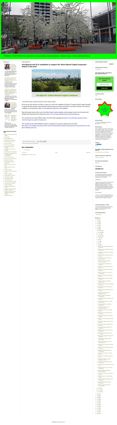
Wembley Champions (8, 195)
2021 (98, 229)
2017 (98, 399)
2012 (98, 408)
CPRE (26, 143)
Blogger (63, 422)
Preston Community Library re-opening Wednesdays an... (105, 302)
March (99, 388)
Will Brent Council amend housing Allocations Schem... (104, 261)
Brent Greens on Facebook (9, 144)
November (100, 232)
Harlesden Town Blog (9, 160)
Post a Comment (27, 149)
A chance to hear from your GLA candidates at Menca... (104, 307)
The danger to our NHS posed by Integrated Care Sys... (104, 293)
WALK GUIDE (103, 123)
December (100, 230)
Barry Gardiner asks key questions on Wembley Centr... (104, 258)
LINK (96, 95)
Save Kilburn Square (8, 180)
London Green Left (8, 169)
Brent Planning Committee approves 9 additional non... (105, 351)
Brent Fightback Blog (9, 138)
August (99, 237)
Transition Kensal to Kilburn (10, 183)
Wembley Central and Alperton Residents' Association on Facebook (10, 192)
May (99, 243)
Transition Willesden (8, 184)
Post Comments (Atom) (31, 154)
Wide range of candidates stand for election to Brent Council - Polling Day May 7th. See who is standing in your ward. (11, 79)
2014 (98, 404)
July (98, 239)
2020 (98, 393)
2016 (98, 401)
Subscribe (104, 88)
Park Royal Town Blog (9, 177)
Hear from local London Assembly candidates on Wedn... (104, 359)
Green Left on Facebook (9, 157)
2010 (98, 411)
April (99, 244)
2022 (98, 227)
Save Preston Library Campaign (10, 181)
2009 (98, 413)
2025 (98, 221)
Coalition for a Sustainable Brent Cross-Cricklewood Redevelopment (11, 154)
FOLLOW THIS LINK (99, 157)
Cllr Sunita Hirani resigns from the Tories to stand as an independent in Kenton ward (14, 67)
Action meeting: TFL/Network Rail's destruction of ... (104, 339)
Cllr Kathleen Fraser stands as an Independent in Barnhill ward (14, 104)
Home (56, 152)
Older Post (88, 152)
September (100, 235)
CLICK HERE (98, 69)
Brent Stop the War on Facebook (11, 151)
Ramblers (36, 143)
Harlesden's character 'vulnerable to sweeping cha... (104, 296)
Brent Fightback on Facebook (10, 140)
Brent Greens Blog (8, 143)
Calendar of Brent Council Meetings (102, 152)
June (99, 241)
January (99, 391)
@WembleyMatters (101, 209)
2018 (98, 397)
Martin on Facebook (8, 173)
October (99, 234)
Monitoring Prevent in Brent (10, 175)
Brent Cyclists (7, 137)
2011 (98, 410)
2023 (98, 225)
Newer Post (24, 152)
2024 (98, 223)
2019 (98, 395)
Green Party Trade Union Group (10, 158)
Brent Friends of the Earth (9, 141)
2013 (98, 406)
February (99, 389)
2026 (98, 220)
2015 (98, 402)
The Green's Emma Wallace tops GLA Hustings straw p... (104, 342)
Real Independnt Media (9, 178)
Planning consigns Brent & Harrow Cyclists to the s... (104, 385)
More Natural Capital (31, 143)
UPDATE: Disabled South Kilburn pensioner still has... (104, 371)
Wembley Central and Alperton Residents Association (10, 189)
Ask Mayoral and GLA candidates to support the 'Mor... (104, 281)
